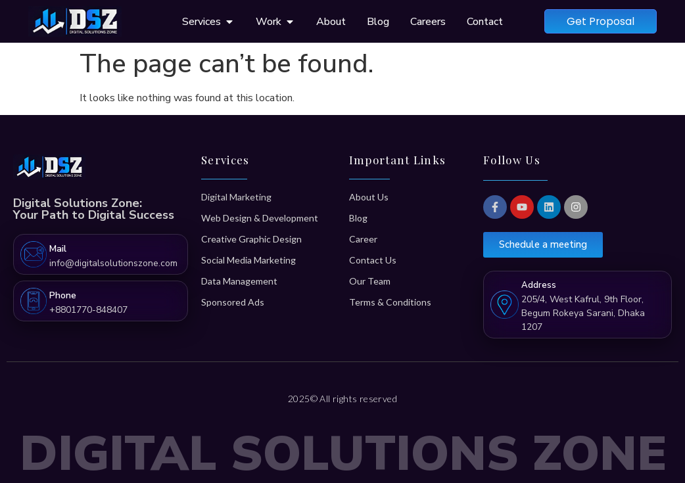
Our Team (369, 281)
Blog (358, 217)
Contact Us (372, 259)
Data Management (239, 281)
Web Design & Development (259, 217)
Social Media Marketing (248, 259)
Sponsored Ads (232, 302)
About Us (369, 196)
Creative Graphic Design (251, 238)
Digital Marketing (236, 196)
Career (363, 238)
